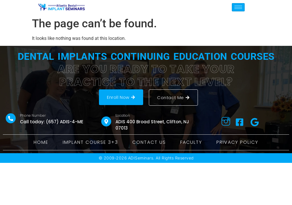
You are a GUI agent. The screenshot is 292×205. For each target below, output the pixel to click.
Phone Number (33, 115)
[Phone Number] (11, 118)
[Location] (106, 121)
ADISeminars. (141, 157)
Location (122, 115)
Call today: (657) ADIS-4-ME (51, 122)
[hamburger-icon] (238, 7)
